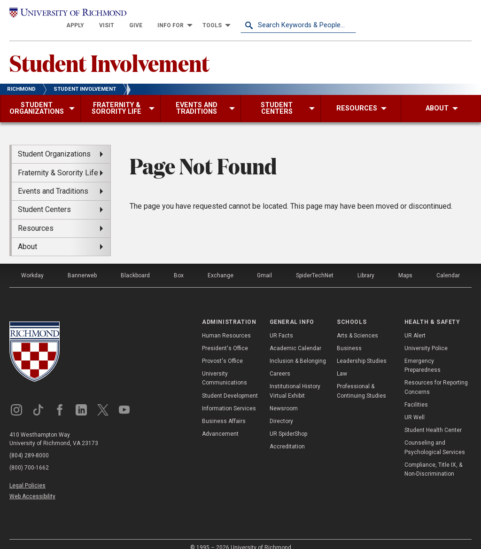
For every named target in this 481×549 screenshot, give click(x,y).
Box (179, 265)
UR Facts (281, 325)
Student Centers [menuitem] (44, 199)
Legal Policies (27, 475)
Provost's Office (222, 350)
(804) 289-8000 (29, 445)
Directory (281, 411)
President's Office (225, 338)
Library (365, 265)
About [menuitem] (27, 236)
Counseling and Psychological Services (434, 437)
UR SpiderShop (288, 423)
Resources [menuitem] (36, 217)
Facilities (416, 394)
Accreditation (287, 436)
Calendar (448, 265)
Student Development (230, 385)
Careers (280, 363)
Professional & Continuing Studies (361, 381)
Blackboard (135, 265)
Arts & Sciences (357, 325)
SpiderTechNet (315, 265)
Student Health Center (433, 419)
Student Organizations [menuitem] (54, 143)
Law (342, 363)
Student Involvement (109, 52)
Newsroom (284, 398)
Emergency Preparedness (422, 355)
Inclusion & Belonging (298, 350)
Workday (32, 265)
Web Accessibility (32, 486)
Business (349, 338)
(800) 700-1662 (29, 457)
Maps (405, 265)
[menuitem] (190, 15)
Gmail (264, 265)
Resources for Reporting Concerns (436, 377)
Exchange (220, 265)
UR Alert (415, 325)
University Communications (224, 368)
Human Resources (226, 325)
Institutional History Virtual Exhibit (295, 381)
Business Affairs (224, 411)
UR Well (414, 407)
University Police (426, 338)
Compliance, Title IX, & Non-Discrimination (433, 459)
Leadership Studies (362, 350)
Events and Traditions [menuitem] (53, 180)
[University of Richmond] (67, 15)
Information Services (229, 398)
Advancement (220, 423)
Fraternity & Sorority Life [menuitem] (58, 162)
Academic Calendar (295, 338)
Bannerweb (82, 265)
